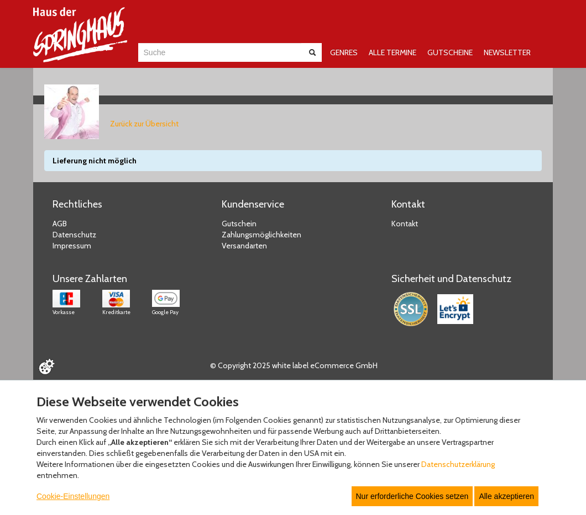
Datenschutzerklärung (458, 464)
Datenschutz (74, 235)
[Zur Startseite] (80, 35)
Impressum (72, 246)
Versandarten (244, 246)
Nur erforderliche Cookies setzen (412, 496)
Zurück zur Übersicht (144, 124)
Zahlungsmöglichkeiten (261, 235)
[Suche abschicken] (312, 52)
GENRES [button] (344, 52)
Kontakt (404, 224)
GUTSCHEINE (450, 52)
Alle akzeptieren (506, 496)
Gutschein (239, 224)
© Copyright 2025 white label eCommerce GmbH (294, 365)
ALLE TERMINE (392, 52)
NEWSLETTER (507, 52)
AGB (60, 224)
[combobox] (219, 52)
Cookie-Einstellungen (72, 496)
